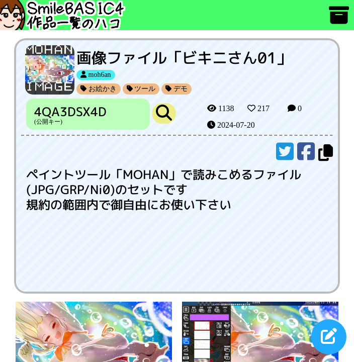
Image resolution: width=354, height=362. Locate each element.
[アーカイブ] (339, 20)
